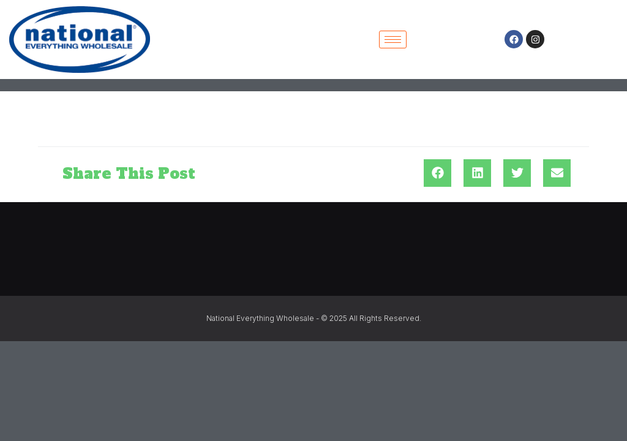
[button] (437, 173)
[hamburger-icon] (393, 39)
